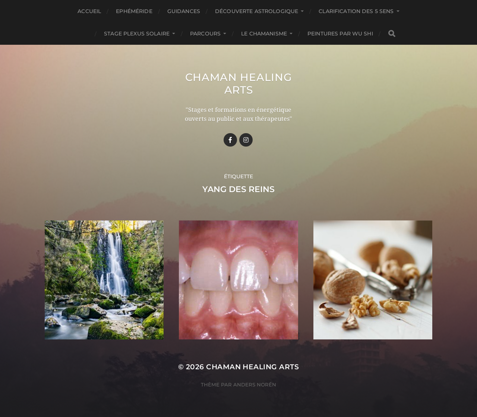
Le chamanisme (264, 33)
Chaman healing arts (238, 83)
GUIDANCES (183, 11)
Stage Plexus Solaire (137, 33)
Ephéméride (134, 11)
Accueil (89, 11)
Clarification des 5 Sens (356, 11)
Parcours (205, 33)
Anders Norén (254, 385)
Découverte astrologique (256, 11)
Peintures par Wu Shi (340, 33)
